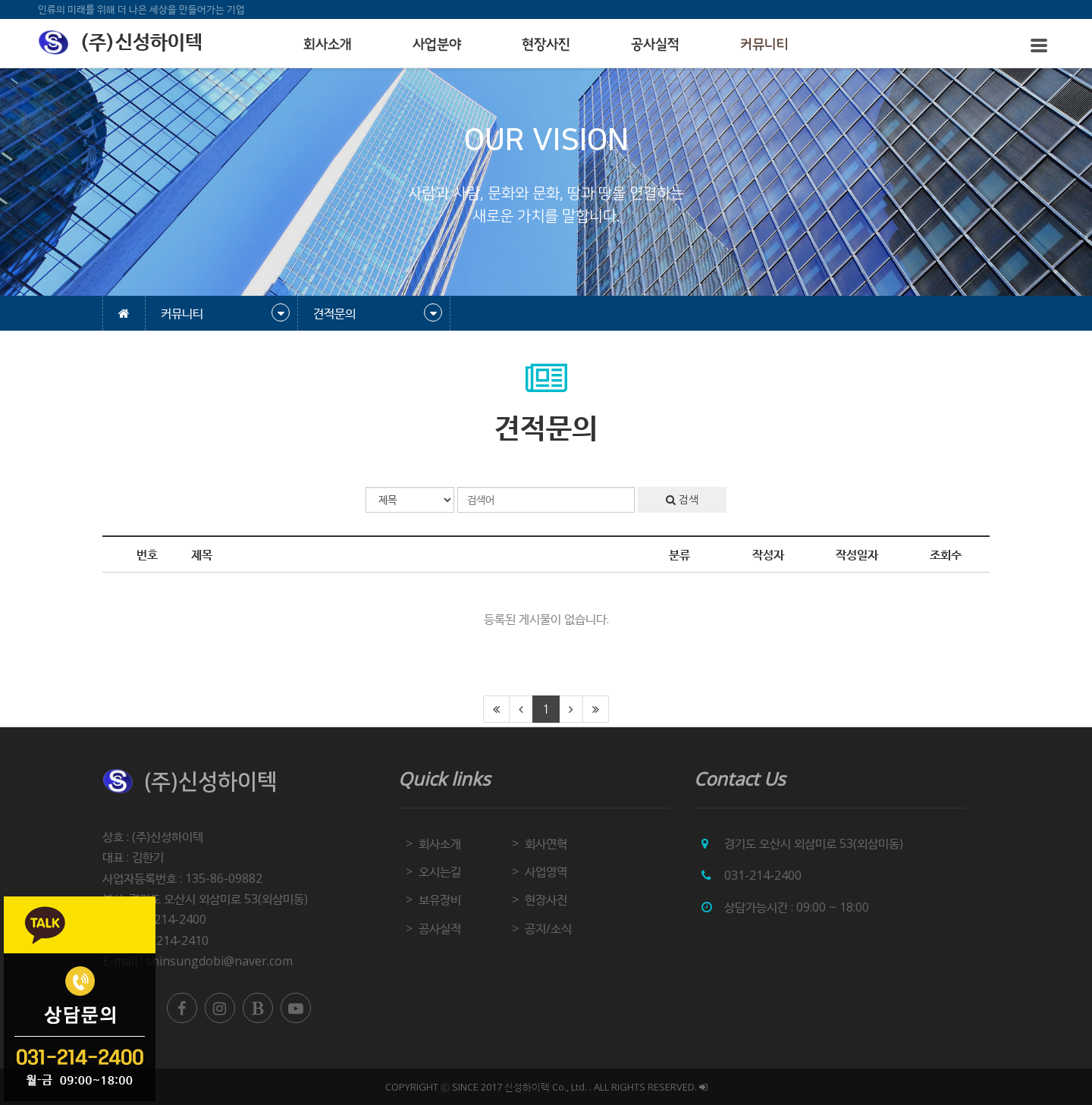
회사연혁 (546, 843)
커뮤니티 (764, 44)
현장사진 (546, 44)
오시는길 (440, 871)
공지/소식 (548, 928)
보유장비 (440, 899)
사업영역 (546, 871)
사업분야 (437, 44)
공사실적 (655, 44)
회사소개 (327, 44)
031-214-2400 (763, 875)
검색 (682, 499)
